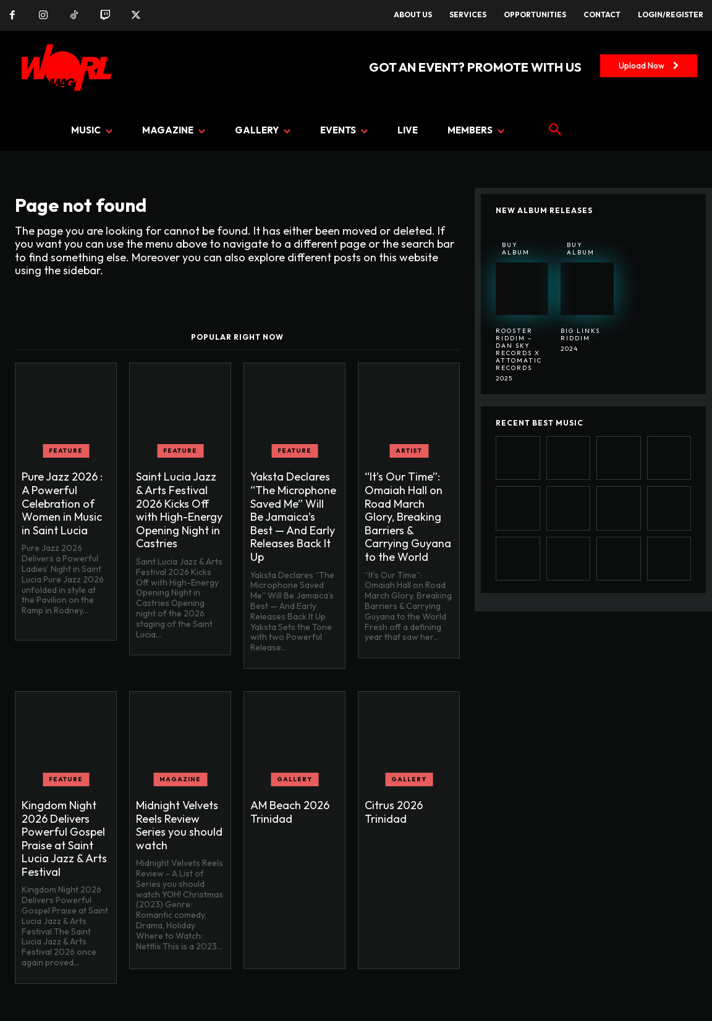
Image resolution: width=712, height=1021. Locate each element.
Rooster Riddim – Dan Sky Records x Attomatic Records (519, 349)
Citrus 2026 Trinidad (394, 812)
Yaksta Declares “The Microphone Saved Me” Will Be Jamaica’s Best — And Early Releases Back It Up (293, 516)
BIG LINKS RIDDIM (580, 334)
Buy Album (516, 248)
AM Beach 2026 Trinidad (289, 812)
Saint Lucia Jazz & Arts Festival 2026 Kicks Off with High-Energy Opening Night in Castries (179, 509)
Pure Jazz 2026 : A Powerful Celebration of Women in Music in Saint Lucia (62, 503)
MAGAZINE (180, 779)
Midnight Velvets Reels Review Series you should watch (179, 825)
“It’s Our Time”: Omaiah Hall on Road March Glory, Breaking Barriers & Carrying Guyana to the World (408, 516)
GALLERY (294, 779)
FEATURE (66, 451)
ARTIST (409, 451)
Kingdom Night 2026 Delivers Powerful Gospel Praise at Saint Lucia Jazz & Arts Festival (64, 838)
